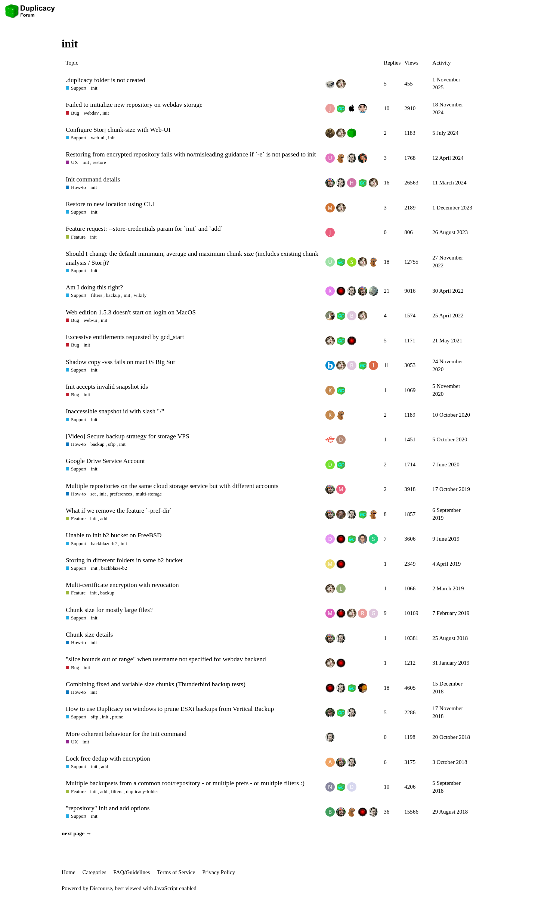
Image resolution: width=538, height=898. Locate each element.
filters (96, 295)
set (93, 494)
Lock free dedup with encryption (108, 758)
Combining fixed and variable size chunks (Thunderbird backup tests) (155, 684)
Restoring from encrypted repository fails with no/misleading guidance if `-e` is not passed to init (191, 154)
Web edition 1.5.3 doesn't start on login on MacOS (131, 312)
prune (117, 717)
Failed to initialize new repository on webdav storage (134, 104)
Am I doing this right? (94, 287)
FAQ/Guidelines (131, 872)
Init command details (93, 179)
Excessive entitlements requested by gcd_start (125, 337)
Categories (94, 872)
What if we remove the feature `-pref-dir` (119, 510)
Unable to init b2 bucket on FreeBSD (113, 535)
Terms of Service (176, 872)
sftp (111, 444)
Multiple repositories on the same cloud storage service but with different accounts (172, 486)
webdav (91, 113)
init (94, 88)
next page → (77, 833)
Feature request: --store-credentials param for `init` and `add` (144, 228)
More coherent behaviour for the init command (126, 733)
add (103, 518)
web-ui (97, 137)
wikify (140, 295)
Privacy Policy (218, 872)
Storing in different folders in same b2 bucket (124, 560)
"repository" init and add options (107, 808)
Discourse (101, 888)
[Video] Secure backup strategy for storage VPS (127, 436)
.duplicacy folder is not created (105, 80)
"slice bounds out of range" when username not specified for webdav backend (166, 659)
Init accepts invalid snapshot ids (107, 386)
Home (68, 872)
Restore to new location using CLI (110, 204)
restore (99, 162)
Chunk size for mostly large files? (109, 609)
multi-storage (149, 494)
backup (113, 295)
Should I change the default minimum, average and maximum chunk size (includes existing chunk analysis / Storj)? (192, 258)
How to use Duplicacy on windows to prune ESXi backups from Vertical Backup (170, 708)
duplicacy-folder (142, 791)
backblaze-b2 (104, 543)
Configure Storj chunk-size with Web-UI (118, 129)
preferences (120, 494)
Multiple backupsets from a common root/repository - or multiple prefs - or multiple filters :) (185, 783)
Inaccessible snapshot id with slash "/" (115, 411)
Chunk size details (89, 634)
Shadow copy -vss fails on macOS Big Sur (120, 362)
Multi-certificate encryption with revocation (122, 584)
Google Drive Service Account (105, 460)
